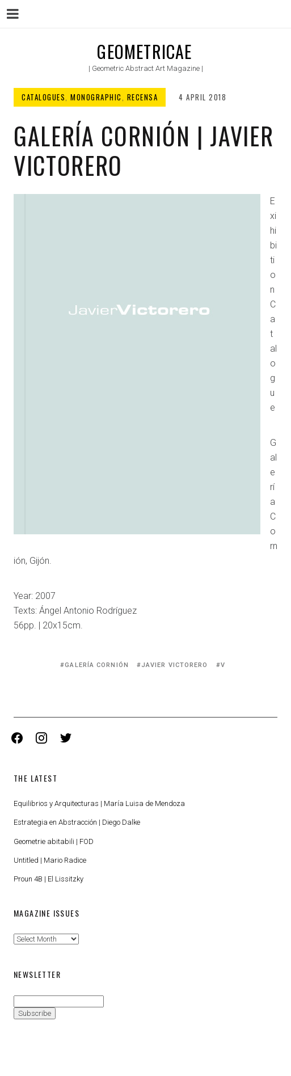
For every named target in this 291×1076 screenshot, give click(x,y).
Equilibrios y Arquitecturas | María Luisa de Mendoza (99, 803)
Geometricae (144, 51)
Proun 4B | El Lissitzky (48, 879)
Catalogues (43, 97)
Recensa (142, 97)
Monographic (96, 97)
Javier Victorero (174, 665)
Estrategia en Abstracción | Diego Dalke (77, 822)
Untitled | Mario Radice (50, 860)
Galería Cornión (97, 665)
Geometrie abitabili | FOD (54, 841)
